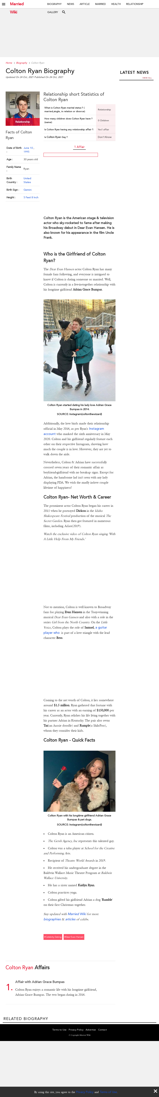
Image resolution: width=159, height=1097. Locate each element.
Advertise (91, 1030)
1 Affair (79, 147)
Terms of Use (108, 1092)
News (70, 4)
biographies (52, 919)
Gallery (52, 12)
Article (85, 4)
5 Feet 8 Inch (31, 197)
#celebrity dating (52, 937)
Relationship (134, 4)
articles (70, 919)
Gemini (28, 189)
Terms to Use (59, 1030)
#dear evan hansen (74, 937)
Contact (102, 1030)
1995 (26, 151)
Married (100, 4)
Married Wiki (17, 4)
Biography (54, 4)
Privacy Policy (85, 1092)
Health (116, 4)
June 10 (29, 147)
